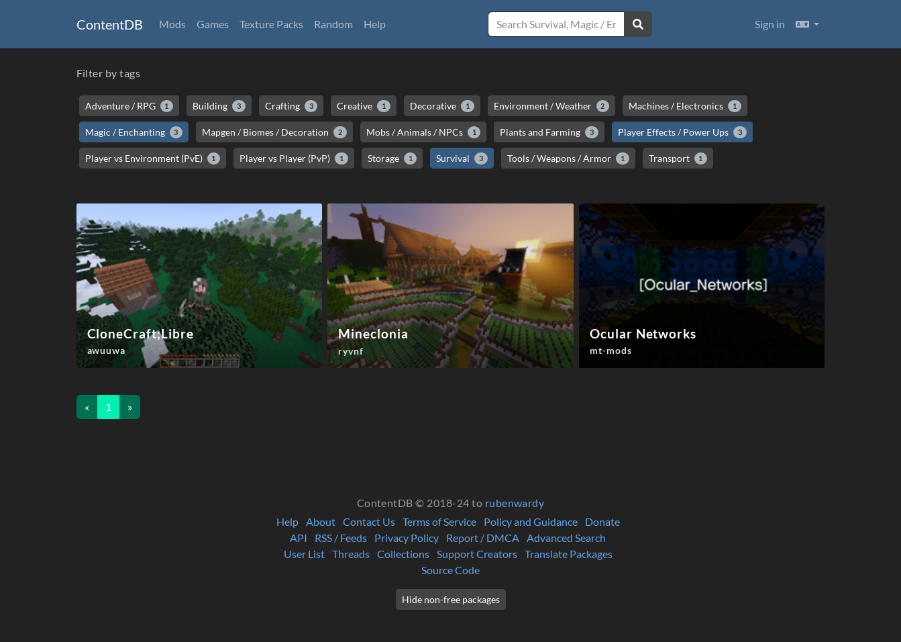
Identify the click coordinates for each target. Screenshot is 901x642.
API (298, 537)
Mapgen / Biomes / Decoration (274, 132)
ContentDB (109, 24)
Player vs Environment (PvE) (153, 158)
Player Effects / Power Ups (682, 132)
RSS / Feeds (341, 537)
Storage (392, 158)
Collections (403, 553)
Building (219, 106)
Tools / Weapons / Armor (568, 158)
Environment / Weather (552, 106)
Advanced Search (566, 537)
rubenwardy (515, 502)
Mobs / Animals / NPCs (423, 132)
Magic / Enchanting (134, 132)
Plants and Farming (549, 132)
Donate (602, 521)
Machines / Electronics (685, 106)
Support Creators (477, 553)
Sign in (770, 23)
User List (304, 553)
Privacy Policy (406, 537)
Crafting (291, 106)
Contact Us (369, 521)
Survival (462, 158)
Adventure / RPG (129, 106)
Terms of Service (439, 521)
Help (375, 23)
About (320, 521)
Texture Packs (271, 23)
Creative (363, 106)
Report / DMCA (482, 537)
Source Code (450, 569)
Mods (172, 23)
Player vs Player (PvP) (294, 158)
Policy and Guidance (531, 521)
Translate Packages (569, 553)
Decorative (442, 106)
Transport (678, 158)
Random (333, 23)
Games (213, 23)
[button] (807, 24)
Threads (351, 553)
